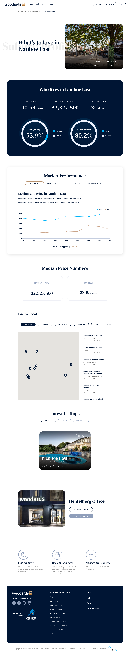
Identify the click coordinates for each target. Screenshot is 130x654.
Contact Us (54, 633)
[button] (65, 375)
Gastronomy (63, 324)
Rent (43, 4)
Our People (54, 601)
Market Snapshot (56, 617)
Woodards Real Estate (60, 592)
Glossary (54, 649)
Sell (37, 4)
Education (28, 324)
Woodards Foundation (58, 613)
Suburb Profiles (34, 12)
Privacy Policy (63, 649)
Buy (31, 4)
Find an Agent (26, 564)
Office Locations (56, 605)
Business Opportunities (59, 625)
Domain (74, 247)
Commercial (93, 608)
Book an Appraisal (62, 566)
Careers (51, 4)
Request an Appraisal (105, 4)
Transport (81, 324)
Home (20, 12)
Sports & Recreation (103, 324)
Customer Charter (56, 629)
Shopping (45, 324)
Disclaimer (45, 649)
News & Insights (56, 609)
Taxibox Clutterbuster (58, 621)
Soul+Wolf (81, 649)
